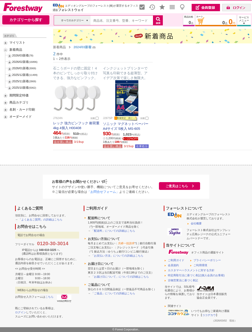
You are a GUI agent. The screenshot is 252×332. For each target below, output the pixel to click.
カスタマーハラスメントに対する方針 (191, 270)
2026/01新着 (20, 68)
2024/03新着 (83, 47)
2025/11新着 (20, 81)
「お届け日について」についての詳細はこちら (120, 276)
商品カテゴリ (19, 102)
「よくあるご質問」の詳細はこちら (40, 219)
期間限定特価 (19, 95)
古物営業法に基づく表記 (183, 280)
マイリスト (17, 42)
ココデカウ (209, 315)
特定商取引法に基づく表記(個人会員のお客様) (196, 275)
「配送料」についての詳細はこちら (113, 230)
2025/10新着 (20, 87)
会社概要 (196, 223)
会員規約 (173, 265)
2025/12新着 (20, 75)
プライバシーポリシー (207, 260)
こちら (49, 296)
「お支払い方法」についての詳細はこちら (117, 255)
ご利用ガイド (176, 260)
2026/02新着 (20, 62)
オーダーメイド (20, 116)
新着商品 (15, 49)
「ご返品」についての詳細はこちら (113, 293)
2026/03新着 (20, 55)
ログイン (20, 312)
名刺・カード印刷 (22, 109)
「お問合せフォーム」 (103, 192)
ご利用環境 (200, 265)
